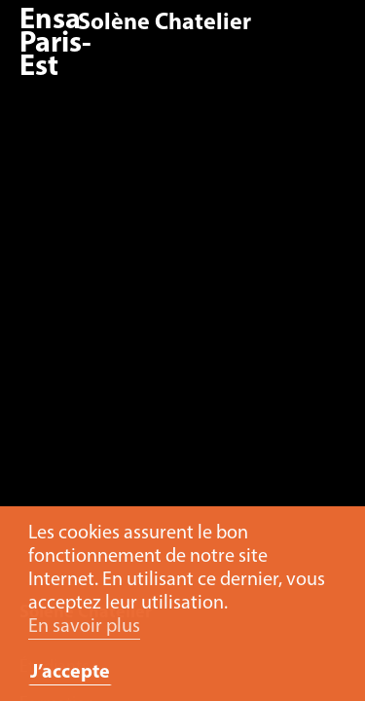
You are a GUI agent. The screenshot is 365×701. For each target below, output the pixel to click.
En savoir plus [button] (84, 627)
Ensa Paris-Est (55, 44)
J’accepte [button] (70, 673)
